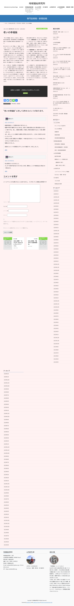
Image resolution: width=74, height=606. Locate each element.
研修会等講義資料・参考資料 (61, 147)
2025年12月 (56, 197)
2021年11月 (56, 340)
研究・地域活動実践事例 (60, 150)
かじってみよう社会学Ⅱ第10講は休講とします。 (61, 55)
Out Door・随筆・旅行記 (60, 174)
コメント (6, 202)
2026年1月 (56, 194)
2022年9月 (56, 310)
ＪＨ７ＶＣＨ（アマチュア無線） (62, 171)
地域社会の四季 (58, 184)
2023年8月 (56, 276)
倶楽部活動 (57, 135)
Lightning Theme (36, 602)
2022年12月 (56, 301)
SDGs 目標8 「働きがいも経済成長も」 (32, 242)
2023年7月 (56, 279)
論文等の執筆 (58, 156)
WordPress (29, 602)
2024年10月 (56, 233)
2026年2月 (56, 191)
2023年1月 (56, 298)
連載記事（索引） (60, 162)
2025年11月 (56, 200)
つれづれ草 (57, 180)
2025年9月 (56, 206)
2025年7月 (56, 212)
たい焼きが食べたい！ (58, 108)
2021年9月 (56, 346)
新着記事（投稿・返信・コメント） (61, 32)
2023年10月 (56, 270)
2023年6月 (56, 282)
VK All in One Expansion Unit (46, 602)
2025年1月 (56, 227)
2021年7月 (56, 353)
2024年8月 (56, 239)
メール (5, 211)
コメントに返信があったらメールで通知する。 (16, 228)
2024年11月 (56, 230)
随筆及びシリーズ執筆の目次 (61, 159)
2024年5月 (56, 249)
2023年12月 (56, 264)
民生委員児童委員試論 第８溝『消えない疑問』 (61, 95)
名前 (5, 206)
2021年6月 (56, 356)
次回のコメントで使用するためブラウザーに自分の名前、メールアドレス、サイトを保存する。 (25, 223)
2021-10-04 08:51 (9, 161)
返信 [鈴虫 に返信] (6, 150)
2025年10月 (56, 203)
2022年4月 (56, 325)
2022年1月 (56, 334)
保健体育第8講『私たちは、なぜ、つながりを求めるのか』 (61, 88)
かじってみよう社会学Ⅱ (60, 125)
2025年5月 (56, 218)
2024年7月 (56, 243)
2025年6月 (56, 215)
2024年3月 (56, 255)
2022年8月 (56, 313)
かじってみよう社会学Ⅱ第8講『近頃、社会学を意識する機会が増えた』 (61, 102)
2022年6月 (56, 319)
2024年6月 (56, 246)
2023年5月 (56, 285)
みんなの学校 (57, 122)
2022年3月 (56, 328)
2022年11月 (56, 304)
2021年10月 (56, 343)
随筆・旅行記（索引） (61, 165)
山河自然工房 (57, 168)
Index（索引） (56, 37)
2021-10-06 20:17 (9, 122)
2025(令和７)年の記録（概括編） (60, 113)
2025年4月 (56, 221)
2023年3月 (56, 291)
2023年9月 (56, 273)
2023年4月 (56, 288)
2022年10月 (56, 307)
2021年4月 (56, 362)
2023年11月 (56, 267)
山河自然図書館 (56, 42)
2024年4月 (56, 252)
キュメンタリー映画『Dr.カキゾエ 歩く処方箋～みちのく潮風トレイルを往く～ (61, 69)
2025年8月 (56, 209)
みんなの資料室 (58, 128)
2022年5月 (56, 322)
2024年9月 (56, 236)
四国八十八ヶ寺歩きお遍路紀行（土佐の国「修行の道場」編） (61, 48)
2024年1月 (56, 261)
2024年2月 (56, 258)
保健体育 (57, 132)
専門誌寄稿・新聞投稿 (42, 28)
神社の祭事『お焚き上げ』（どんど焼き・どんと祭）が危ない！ (61, 76)
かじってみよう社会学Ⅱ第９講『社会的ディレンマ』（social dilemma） (61, 61)
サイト (5, 215)
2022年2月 (56, 331)
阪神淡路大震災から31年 (58, 83)
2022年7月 (56, 316)
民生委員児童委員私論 (60, 138)
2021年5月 (56, 359)
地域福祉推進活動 (58, 141)
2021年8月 (56, 350)
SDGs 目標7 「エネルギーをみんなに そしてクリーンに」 (18, 243)
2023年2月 (56, 295)
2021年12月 (56, 337)
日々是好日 (56, 177)
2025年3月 (56, 224)
